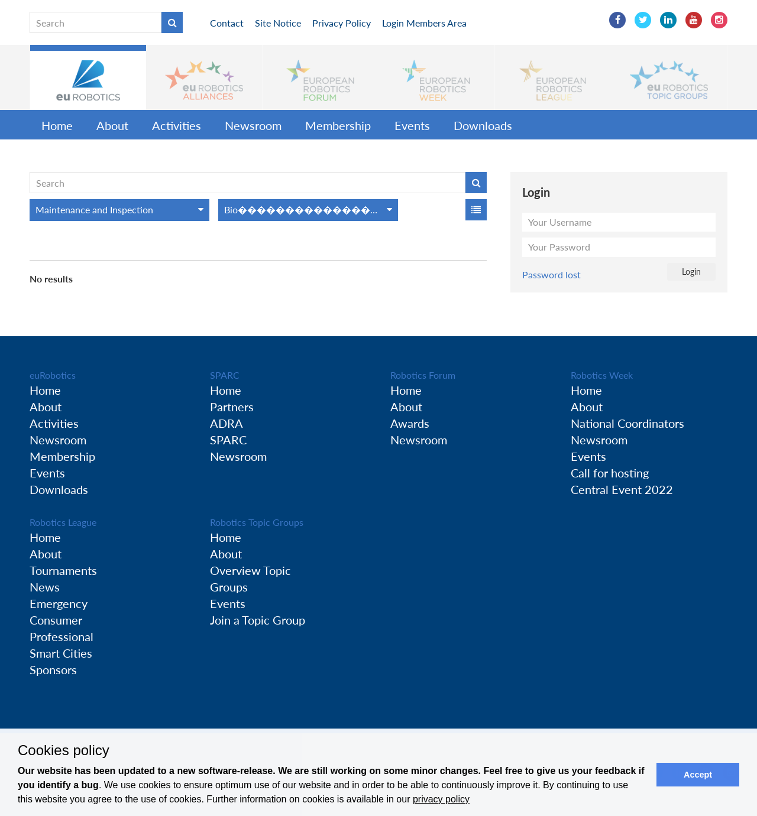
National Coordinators (627, 423)
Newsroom (253, 125)
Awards (409, 423)
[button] (88, 77)
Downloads (483, 125)
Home (57, 125)
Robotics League (63, 522)
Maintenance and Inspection (94, 209)
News (45, 587)
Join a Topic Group (257, 620)
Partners (232, 406)
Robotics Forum (422, 375)
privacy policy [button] (441, 799)
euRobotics (53, 375)
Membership (338, 125)
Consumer (56, 620)
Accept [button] (698, 774)
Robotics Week (602, 375)
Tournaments (63, 570)
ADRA (226, 423)
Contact (227, 22)
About (112, 125)
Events (412, 125)
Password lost (551, 274)
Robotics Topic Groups (256, 522)
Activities (176, 125)
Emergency (59, 603)
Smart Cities (61, 653)
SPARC (225, 375)
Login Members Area (424, 22)
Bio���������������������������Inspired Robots (311, 209)
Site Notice (278, 22)
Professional (61, 636)
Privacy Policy (341, 22)
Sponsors (53, 669)
